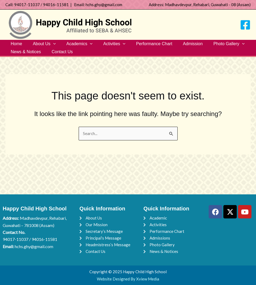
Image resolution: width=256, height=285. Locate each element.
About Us (41, 45)
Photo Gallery (215, 45)
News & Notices (25, 55)
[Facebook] (245, 25)
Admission (181, 45)
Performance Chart (145, 45)
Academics (74, 45)
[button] (50, 45)
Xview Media (147, 278)
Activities (107, 45)
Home (15, 45)
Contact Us (59, 55)
